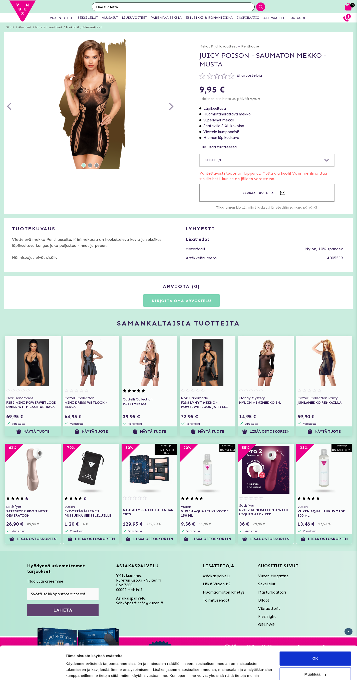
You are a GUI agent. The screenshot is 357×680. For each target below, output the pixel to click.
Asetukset (75, 670)
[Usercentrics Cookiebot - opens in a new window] (32, 670)
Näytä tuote (33, 431)
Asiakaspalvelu (216, 576)
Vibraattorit (269, 608)
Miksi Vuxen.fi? (217, 584)
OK (315, 627)
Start (10, 27)
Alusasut (25, 27)
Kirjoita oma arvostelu (181, 300)
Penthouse (250, 46)
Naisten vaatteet (48, 27)
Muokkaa (315, 643)
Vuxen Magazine (273, 576)
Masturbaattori (272, 592)
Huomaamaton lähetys (224, 592)
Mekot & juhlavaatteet (84, 27)
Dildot (263, 600)
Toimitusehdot (216, 600)
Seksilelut (266, 584)
